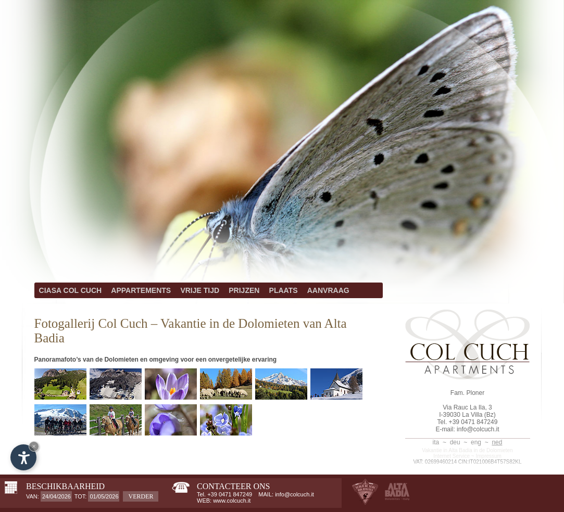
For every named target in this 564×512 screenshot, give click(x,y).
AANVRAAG (328, 290)
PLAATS (283, 290)
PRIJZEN (244, 290)
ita (436, 442)
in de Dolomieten (493, 450)
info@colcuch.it (478, 429)
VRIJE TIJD (199, 290)
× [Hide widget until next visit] (34, 446)
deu (455, 442)
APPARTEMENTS (141, 290)
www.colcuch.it (231, 500)
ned (497, 442)
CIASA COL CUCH (70, 290)
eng (476, 442)
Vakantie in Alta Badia (447, 450)
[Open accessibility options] (23, 457)
